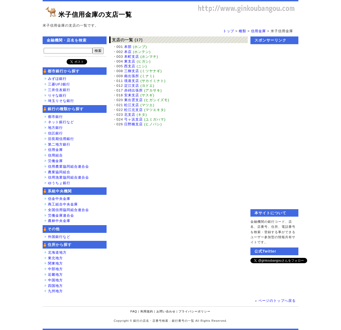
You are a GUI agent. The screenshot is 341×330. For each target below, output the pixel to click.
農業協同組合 (59, 172)
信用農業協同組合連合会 (68, 166)
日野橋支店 (133, 124)
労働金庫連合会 (61, 215)
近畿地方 (55, 275)
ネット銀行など (61, 122)
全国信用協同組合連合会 (68, 210)
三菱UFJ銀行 (59, 84)
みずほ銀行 (57, 79)
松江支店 (131, 105)
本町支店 (131, 57)
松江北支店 (133, 110)
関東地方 (55, 263)
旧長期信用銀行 (61, 139)
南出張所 (131, 76)
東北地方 (55, 258)
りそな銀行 (57, 95)
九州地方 (55, 291)
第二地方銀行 (59, 144)
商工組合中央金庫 (63, 204)
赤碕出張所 (133, 90)
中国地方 (55, 280)
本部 (128, 47)
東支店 (129, 61)
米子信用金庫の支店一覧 (95, 14)
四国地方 (55, 286)
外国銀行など (59, 237)
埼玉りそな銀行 (61, 101)
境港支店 (131, 81)
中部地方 (55, 269)
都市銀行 (55, 117)
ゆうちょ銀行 (59, 183)
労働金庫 (55, 161)
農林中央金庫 (59, 221)
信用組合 (55, 155)
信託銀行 (55, 133)
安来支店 (131, 95)
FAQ (134, 311)
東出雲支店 (133, 100)
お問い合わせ (166, 311)
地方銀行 (55, 128)
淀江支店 (131, 86)
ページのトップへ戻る (277, 301)
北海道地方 (57, 252)
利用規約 (146, 311)
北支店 (129, 115)
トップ (228, 31)
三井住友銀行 (59, 90)
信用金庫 (258, 31)
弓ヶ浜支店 (133, 119)
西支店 (129, 66)
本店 (128, 52)
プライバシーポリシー (194, 311)
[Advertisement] (274, 127)
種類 (242, 31)
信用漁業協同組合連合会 (68, 177)
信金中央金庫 (59, 199)
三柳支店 (131, 71)
